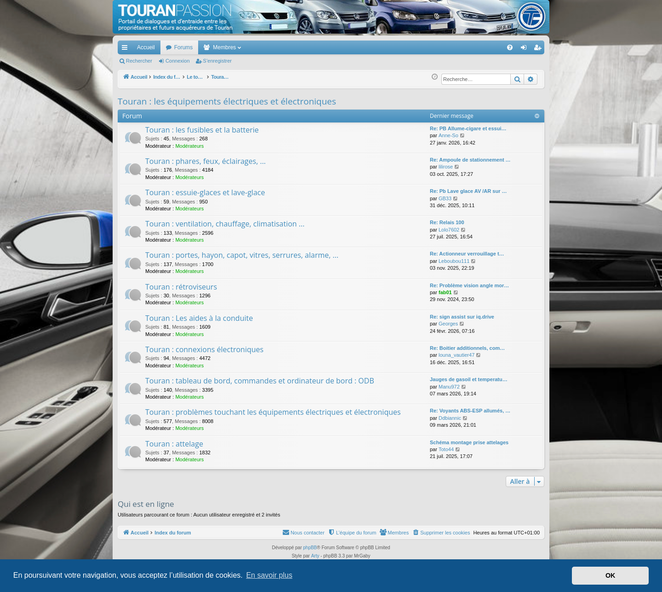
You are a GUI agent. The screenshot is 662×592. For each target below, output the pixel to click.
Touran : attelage (174, 444)
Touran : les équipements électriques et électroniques (227, 101)
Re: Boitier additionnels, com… (467, 348)
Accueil (146, 47)
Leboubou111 (454, 261)
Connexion (178, 61)
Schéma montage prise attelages (469, 442)
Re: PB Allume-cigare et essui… (468, 128)
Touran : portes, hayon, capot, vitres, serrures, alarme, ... (241, 255)
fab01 (445, 292)
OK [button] (610, 575)
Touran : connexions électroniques (204, 349)
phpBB (310, 547)
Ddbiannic (450, 418)
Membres (224, 47)
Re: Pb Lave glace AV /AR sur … (468, 191)
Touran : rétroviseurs (181, 287)
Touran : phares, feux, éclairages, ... (205, 161)
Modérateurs (189, 146)
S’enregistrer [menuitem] (539, 49)
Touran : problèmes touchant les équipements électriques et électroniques (273, 412)
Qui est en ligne (146, 504)
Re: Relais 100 (447, 222)
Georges (448, 323)
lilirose (446, 166)
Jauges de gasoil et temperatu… (469, 379)
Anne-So (448, 135)
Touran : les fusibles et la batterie (202, 130)
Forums (183, 47)
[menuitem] (478, 47)
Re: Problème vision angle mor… (469, 285)
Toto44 (446, 449)
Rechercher (139, 61)
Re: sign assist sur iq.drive (462, 316)
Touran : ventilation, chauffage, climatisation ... (224, 224)
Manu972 (449, 386)
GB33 (445, 198)
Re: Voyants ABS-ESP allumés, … (470, 410)
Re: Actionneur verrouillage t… (467, 253)
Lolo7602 (449, 229)
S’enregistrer (217, 61)
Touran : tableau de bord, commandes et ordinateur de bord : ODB (259, 381)
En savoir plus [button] (269, 575)
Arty (315, 555)
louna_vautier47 (456, 355)
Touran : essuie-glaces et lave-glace (205, 192)
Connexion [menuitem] (526, 49)
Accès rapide (126, 49)
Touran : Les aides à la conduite (199, 318)
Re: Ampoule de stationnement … (470, 160)
